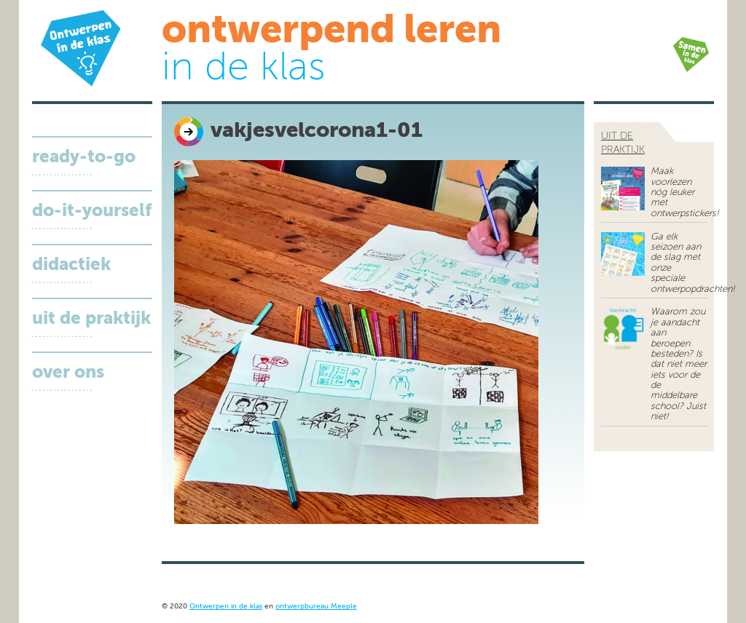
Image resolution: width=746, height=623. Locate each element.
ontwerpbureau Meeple (316, 606)
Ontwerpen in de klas (225, 606)
